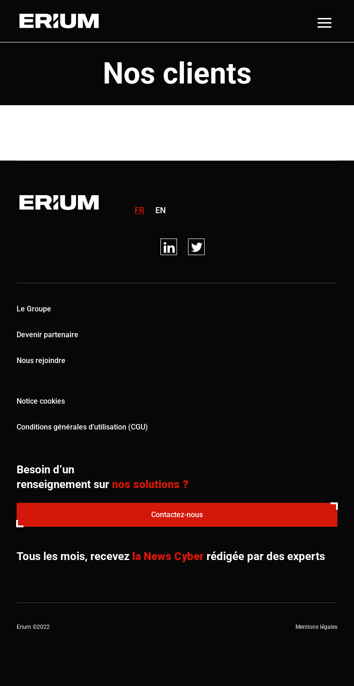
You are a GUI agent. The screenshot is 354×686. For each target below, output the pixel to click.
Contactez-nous (177, 514)
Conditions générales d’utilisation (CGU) (82, 427)
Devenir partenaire (47, 334)
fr (139, 210)
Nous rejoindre (41, 360)
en (160, 210)
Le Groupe (34, 308)
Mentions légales (316, 627)
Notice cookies (41, 401)
